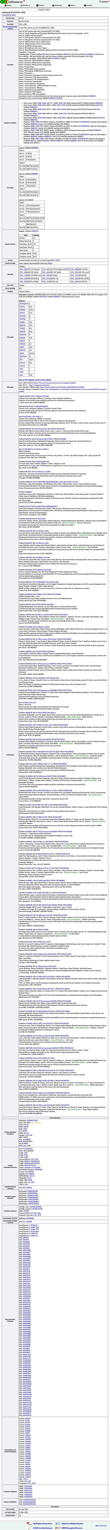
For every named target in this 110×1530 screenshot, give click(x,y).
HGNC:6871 (39, 130)
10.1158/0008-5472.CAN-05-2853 (47, 582)
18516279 (29, 639)
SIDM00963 (38, 1169)
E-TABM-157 (33, 1233)
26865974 (98, 103)
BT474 (29, 1178)
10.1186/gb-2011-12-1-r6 (44, 764)
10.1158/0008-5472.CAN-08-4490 (47, 678)
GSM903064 (27, 1367)
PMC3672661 (57, 817)
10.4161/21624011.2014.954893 (46, 905)
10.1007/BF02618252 (41, 406)
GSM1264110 (27, 1398)
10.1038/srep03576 (43, 880)
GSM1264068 (27, 1394)
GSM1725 (26, 1240)
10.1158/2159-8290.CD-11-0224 (46, 790)
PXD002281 (28, 1486)
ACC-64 (26, 1133)
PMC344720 (61, 429)
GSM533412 (27, 1304)
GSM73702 (26, 1246)
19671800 (29, 678)
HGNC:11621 (39, 126)
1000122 (28, 1435)
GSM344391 (27, 1294)
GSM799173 (26, 1352)
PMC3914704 (62, 893)
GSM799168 (26, 1342)
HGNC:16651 (42, 113)
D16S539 (23, 344)
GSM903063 (27, 1365)
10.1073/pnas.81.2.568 (42, 429)
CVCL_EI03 (23, 281)
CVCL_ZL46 (46, 278)
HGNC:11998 (39, 138)
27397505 (29, 1023)
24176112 (28, 868)
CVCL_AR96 (74, 269)
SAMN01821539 (32, 1191)
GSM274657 (27, 1286)
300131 (25, 1131)
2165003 (28, 1470)
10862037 (29, 482)
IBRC (20, 1137)
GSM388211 (26, 1298)
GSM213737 (26, 1275)
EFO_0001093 (27, 1222)
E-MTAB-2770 (34, 1229)
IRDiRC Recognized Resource (72, 1528)
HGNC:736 (62, 103)
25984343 (66, 54)
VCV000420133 (83, 138)
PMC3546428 (63, 805)
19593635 (33, 136)
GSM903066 (27, 1371)
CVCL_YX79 (74, 275)
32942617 (29, 1093)
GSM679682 (27, 1319)
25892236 (29, 954)
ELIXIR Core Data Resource (43, 1528)
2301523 (28, 1473)
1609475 (28, 1466)
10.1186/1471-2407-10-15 (44, 725)
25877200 (42, 296)
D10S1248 (23, 334)
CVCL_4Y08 (24, 275)
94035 (28, 406)
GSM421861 (26, 1300)
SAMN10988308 (32, 1197)
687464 (27, 1418)
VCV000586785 (84, 126)
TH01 (21, 369)
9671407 (45, 54)
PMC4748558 (65, 989)
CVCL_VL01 (46, 281)
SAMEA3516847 (33, 1199)
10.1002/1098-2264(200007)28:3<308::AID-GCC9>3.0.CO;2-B (57, 482)
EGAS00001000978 (29, 1502)
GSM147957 (26, 1252)
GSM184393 (27, 1265)
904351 (27, 1422)
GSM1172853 (27, 1386)
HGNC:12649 (61, 109)
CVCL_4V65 (24, 278)
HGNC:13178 (42, 109)
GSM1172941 (27, 1388)
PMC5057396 (67, 790)
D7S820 (22, 328)
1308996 (28, 1458)
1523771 (27, 1462)
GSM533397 (27, 1302)
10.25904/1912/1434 (29, 702)
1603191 (27, 1464)
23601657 (29, 817)
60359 (26, 1127)
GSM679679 (27, 1313)
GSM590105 (27, 1307)
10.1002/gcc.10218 (42, 543)
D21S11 (22, 353)
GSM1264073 (27, 1396)
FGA (21, 359)
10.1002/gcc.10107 (42, 531)
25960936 (34, 148)
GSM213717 (26, 1269)
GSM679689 (27, 1334)
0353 (25, 1129)
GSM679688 (27, 1332)
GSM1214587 (27, 1390)
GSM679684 (27, 1323)
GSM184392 (27, 1263)
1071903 (28, 1445)
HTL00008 (26, 1139)
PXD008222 (28, 1495)
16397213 (29, 582)
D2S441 (22, 313)
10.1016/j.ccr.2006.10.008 (44, 614)
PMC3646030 (67, 831)
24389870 (89, 54)
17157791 (28, 614)
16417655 (29, 594)
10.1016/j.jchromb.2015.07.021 (46, 966)
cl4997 (26, 1157)
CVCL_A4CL (46, 269)
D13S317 (22, 341)
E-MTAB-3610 (34, 1231)
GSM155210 (26, 1261)
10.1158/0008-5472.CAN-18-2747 (47, 1070)
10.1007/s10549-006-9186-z (44, 604)
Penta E (22, 366)
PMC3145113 (61, 739)
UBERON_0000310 (56, 98)
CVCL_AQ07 (24, 269)
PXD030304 (28, 1497)
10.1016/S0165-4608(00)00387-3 (46, 506)
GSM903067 (27, 1373)
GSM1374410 (27, 1407)
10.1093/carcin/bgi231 (43, 570)
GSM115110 (26, 1248)
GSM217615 (26, 1284)
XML (8, 15)
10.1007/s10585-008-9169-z (45, 651)
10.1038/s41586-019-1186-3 (45, 1080)
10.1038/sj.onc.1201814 (43, 471)
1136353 (28, 1450)
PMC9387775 (65, 1105)
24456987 (29, 893)
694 (26, 1184)
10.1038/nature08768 (43, 739)
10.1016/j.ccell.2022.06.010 (45, 1105)
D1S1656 (22, 310)
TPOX (21, 372)
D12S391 (22, 338)
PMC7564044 (65, 1093)
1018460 (28, 1439)
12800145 (29, 543)
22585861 (29, 790)
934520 (27, 1427)
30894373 (35, 231)
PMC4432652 (62, 915)
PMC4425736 (66, 954)
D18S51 (22, 347)
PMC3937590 (64, 868)
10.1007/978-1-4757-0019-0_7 (32, 416)
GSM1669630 (27, 1411)
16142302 (29, 557)
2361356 (28, 1477)
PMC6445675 (69, 1070)
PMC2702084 (67, 664)
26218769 (29, 966)
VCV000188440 (84, 122)
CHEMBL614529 (37, 1209)
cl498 (26, 1155)
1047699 (28, 1443)
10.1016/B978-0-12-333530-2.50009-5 (35, 449)
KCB (20, 1141)
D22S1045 (23, 356)
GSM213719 (26, 1273)
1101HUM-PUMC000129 (32, 1161)
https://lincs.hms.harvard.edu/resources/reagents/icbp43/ (55, 383)
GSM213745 (27, 1281)
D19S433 (23, 350)
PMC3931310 (64, 841)
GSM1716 (26, 1238)
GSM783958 (27, 1340)
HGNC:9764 (62, 118)
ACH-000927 (30, 1174)
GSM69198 (26, 1242)
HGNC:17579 (61, 105)
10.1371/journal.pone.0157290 (46, 1001)
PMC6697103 (65, 1080)
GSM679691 (26, 1338)
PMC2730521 (63, 614)
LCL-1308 (31, 1182)
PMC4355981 (67, 905)
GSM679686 (27, 1327)
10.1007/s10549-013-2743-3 (45, 854)
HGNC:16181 (63, 113)
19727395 (29, 690)
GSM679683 (27, 1321)
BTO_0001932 (27, 1187)
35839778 (29, 1105)
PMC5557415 (69, 1048)
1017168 (27, 1437)
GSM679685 (27, 1325)
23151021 (28, 805)
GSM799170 (26, 1346)
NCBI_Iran (22, 1145)
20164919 (29, 739)
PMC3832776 (65, 854)
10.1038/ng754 (41, 518)
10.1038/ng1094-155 (42, 461)
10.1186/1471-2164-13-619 (43, 805)
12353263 (29, 531)
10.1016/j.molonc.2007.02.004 (46, 639)
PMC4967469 (64, 1023)
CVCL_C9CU (74, 272)
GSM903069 (27, 1378)
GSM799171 (26, 1348)
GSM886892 (27, 1361)
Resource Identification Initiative (10, 27)
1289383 (28, 1456)
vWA (21, 375)
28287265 (29, 1048)
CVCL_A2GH (74, 281)
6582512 (28, 429)
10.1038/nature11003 (44, 776)
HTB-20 (26, 1125)
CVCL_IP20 (46, 275)
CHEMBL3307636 (36, 1207)
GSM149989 (27, 1256)
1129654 (28, 1448)
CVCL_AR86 (24, 272)
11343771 (28, 506)
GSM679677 (27, 1309)
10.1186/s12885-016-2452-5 (45, 1011)
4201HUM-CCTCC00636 (32, 1167)
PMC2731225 (67, 690)
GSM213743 (27, 1279)
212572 (28, 396)
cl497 (25, 1153)
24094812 (29, 841)
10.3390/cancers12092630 (45, 1093)
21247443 (99, 105)
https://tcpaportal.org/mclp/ (39, 385)
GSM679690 (27, 1336)
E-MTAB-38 (33, 1225)
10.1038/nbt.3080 (42, 929)
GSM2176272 (27, 1415)
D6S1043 (23, 325)
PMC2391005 (66, 639)
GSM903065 (27, 1369)
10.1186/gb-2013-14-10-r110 (44, 868)
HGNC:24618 (42, 103)
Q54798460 (30, 1218)
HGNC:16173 (42, 105)
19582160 (29, 664)
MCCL (21, 1151)
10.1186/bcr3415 (41, 817)
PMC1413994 (57, 594)
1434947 (28, 1460)
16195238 (29, 570)
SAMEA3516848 (33, 1201)
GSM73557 (26, 1244)
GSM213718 (26, 1271)
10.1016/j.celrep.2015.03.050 (46, 954)
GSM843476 (27, 1355)
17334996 (29, 627)
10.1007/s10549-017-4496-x (45, 1058)
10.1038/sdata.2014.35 (44, 915)
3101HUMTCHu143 (30, 1165)
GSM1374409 (27, 1405)
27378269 (29, 1011)
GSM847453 (27, 1359)
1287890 (28, 1454)
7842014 (28, 461)
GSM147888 (27, 1250)
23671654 (56, 58)
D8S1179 (22, 331)
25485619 (29, 929)
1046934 (28, 1441)
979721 (27, 1433)
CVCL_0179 (34, 1159)
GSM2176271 (27, 1413)
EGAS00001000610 (29, 1500)
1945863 (28, 1468)
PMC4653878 (65, 976)
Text (4, 15)
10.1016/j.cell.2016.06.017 (45, 1023)
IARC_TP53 (23, 1479)
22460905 (29, 776)
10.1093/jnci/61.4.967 (41, 396)
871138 (27, 1420)
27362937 (29, 1001)
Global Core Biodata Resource (72, 1523)
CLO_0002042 (28, 1149)
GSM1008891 (27, 1382)
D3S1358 (23, 319)
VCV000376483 (83, 134)
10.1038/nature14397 (43, 942)
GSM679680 (27, 1315)
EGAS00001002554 (29, 1504)
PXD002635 (28, 1488)
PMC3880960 (60, 880)
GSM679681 (26, 1317)
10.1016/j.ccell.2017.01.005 (45, 1036)
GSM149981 (26, 1254)
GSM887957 (27, 1363)
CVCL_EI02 (74, 278)
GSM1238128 (27, 1392)
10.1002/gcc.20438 (42, 627)
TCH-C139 (29, 1135)
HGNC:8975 (39, 134)
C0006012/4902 (32, 1120)
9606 (50, 263)
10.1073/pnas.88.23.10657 (44, 439)
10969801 (29, 492)
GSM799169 (26, 1344)
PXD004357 (28, 1490)
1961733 (33, 141)
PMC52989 (62, 439)
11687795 (29, 518)
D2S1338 (23, 316)
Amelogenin (24, 303)
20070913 (29, 725)
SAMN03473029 (32, 1195)
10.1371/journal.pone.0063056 (46, 831)
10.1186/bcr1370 (41, 594)
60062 (26, 1143)
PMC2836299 (63, 725)
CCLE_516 (27, 1481)
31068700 (29, 1080)
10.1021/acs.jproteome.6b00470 (47, 1048)
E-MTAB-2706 (34, 1227)
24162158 (29, 854)
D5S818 (22, 322)
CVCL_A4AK (46, 272)
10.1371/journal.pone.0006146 (46, 664)
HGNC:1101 (39, 122)
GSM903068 (27, 1375)
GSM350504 (27, 1296)
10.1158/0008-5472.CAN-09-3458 (47, 751)
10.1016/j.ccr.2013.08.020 (45, 841)
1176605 (27, 1452)
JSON (13, 15)
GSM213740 (27, 1277)
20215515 (29, 751)
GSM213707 (26, 1267)
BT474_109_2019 (35, 1213)
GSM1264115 (27, 1400)
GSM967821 (26, 1380)
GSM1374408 (27, 1403)
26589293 (34, 174)
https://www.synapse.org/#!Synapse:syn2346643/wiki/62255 (62, 387)
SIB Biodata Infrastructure (42, 1523)
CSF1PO (22, 306)
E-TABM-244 (33, 1236)
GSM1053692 (27, 1384)
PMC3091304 (62, 764)
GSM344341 (27, 1292)
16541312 (46, 141)
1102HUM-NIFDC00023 (32, 1163)
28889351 (73, 141)
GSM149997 (27, 1258)
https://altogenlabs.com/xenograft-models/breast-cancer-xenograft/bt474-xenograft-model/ (63, 390)
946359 (31, 1172)
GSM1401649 (27, 1409)
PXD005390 (28, 1492)
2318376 (28, 1475)
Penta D (22, 362)
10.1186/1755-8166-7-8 (44, 893)
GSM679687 (27, 1329)
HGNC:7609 (42, 118)
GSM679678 (27, 1311)
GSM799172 (26, 1350)
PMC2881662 (69, 751)
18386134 (29, 651)
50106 (30, 1180)
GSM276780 (27, 1288)
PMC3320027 (61, 776)
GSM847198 (27, 1357)
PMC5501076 (64, 1036)
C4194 (57, 260)
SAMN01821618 (32, 1193)
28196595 (29, 1036)
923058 (27, 1425)
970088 (27, 1431)
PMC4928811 (67, 1001)
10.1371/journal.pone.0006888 (46, 690)
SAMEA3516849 (33, 1203)
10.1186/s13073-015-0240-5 (45, 976)
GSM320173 (27, 1290)
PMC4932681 (65, 1011)
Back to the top (101, 1526)
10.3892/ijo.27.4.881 (43, 557)
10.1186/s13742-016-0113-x (45, 989)
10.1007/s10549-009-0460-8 (46, 712)
